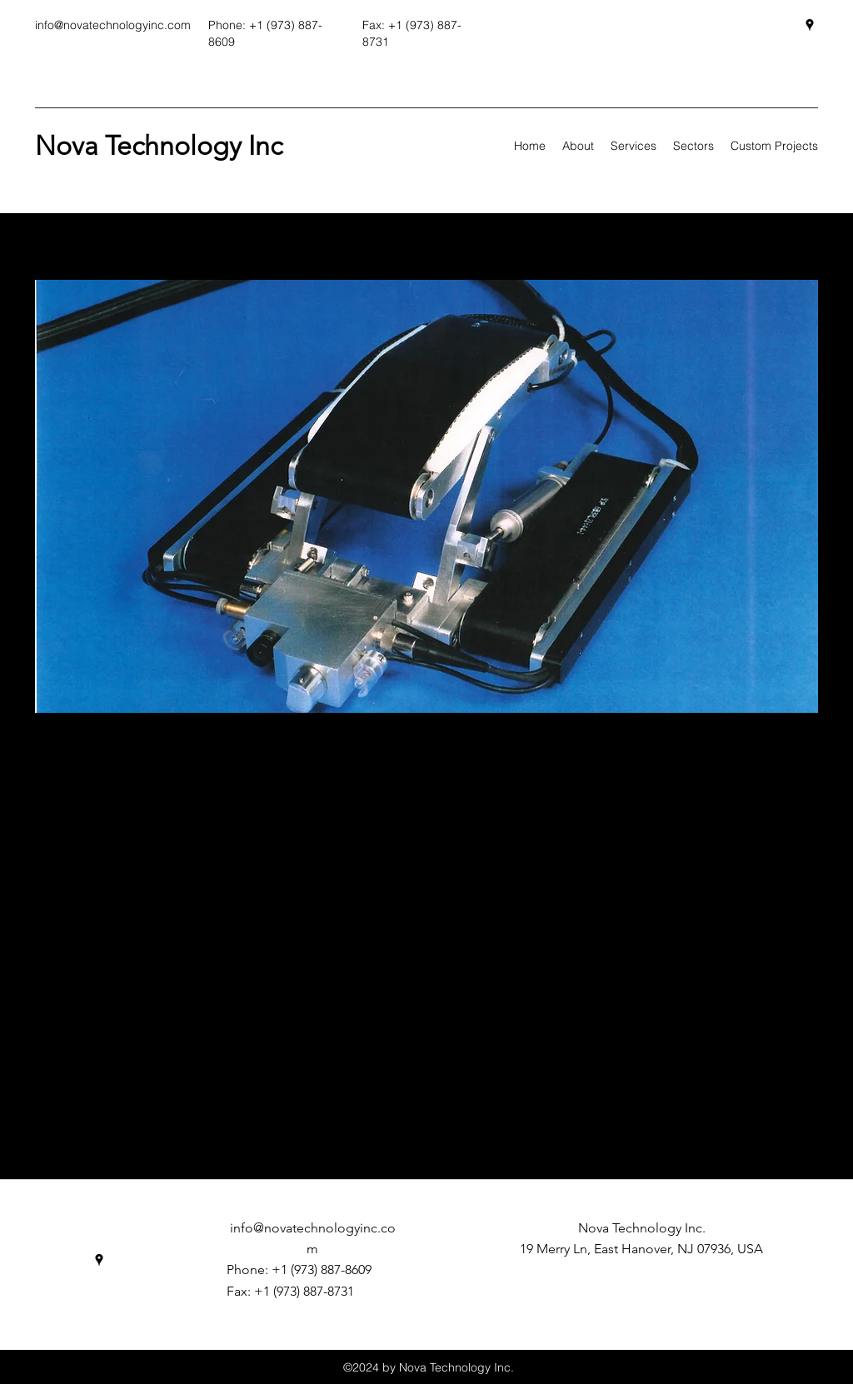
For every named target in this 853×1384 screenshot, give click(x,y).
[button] (426, 496)
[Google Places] (809, 25)
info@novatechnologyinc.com (113, 24)
